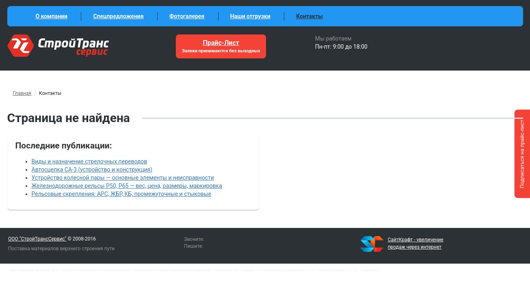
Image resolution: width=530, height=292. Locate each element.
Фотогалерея (186, 16)
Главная (22, 93)
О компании (51, 16)
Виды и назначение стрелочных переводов (89, 161)
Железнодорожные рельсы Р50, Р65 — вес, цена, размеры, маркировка (127, 185)
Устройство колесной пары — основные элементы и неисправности (123, 177)
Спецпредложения (118, 16)
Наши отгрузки (250, 16)
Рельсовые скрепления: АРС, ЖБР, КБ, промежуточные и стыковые (121, 194)
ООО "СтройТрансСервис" (37, 239)
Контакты (309, 16)
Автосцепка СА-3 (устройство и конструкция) (92, 169)
